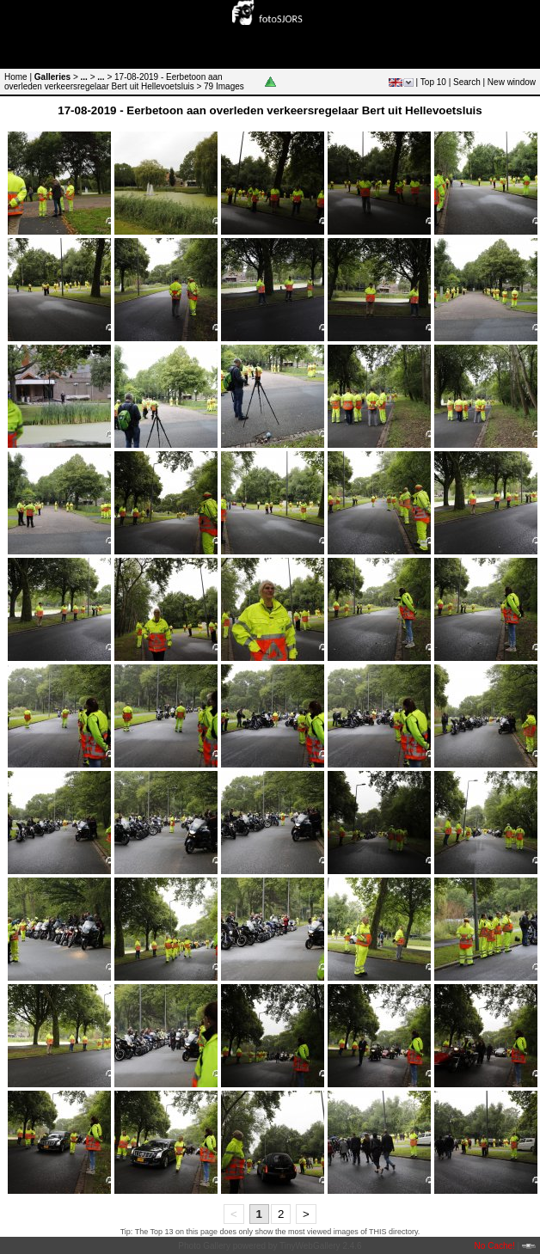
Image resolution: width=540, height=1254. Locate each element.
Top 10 (433, 82)
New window (512, 82)
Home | (18, 77)
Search (467, 82)
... (84, 77)
